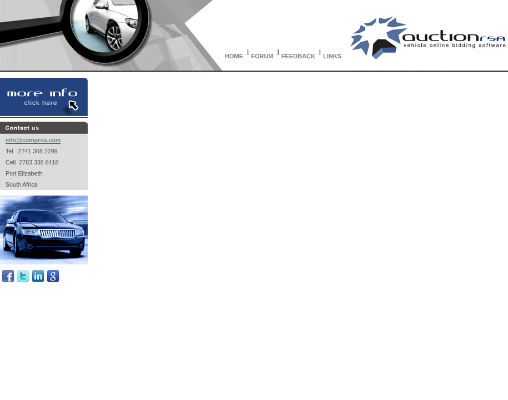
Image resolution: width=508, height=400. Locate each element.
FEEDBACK (298, 56)
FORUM (262, 56)
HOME (234, 56)
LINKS (332, 56)
